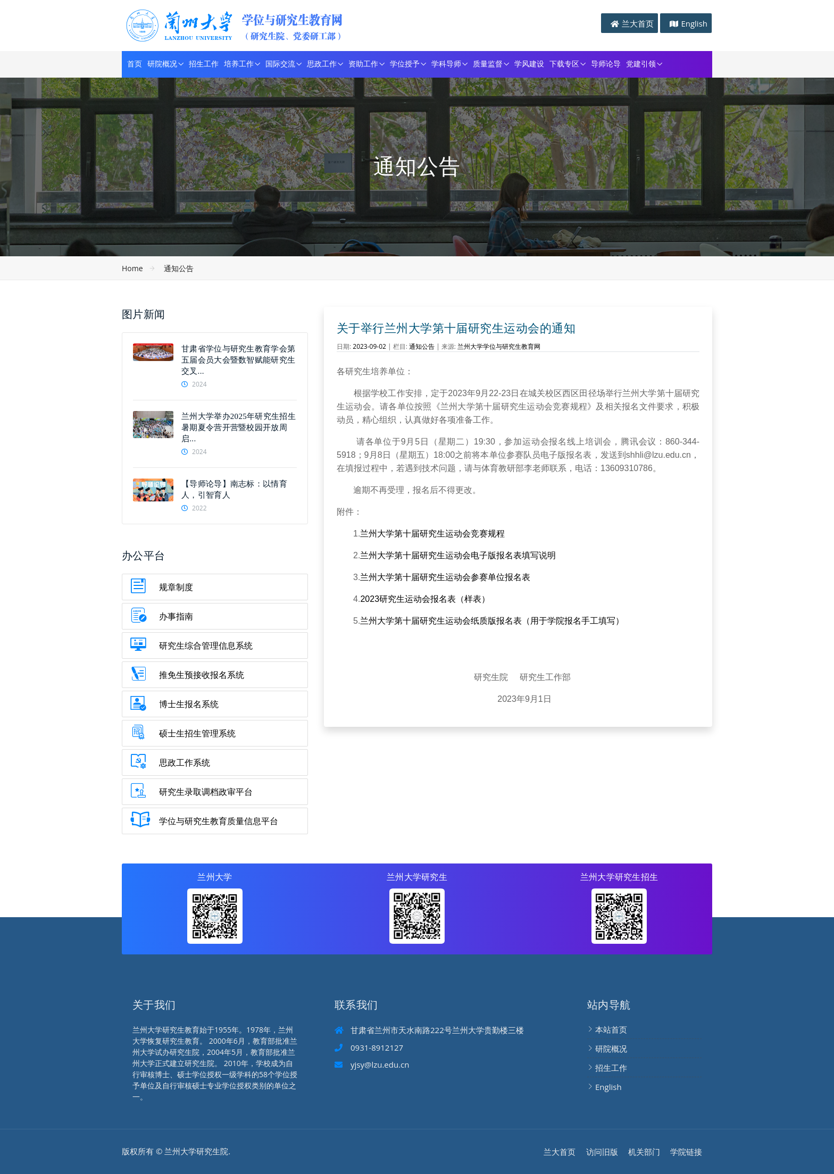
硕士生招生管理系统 (197, 733)
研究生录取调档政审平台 (206, 792)
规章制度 (176, 587)
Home (132, 268)
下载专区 (564, 64)
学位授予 (405, 64)
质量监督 (488, 64)
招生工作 (204, 64)
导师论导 (606, 64)
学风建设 (529, 64)
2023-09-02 (369, 346)
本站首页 (611, 1029)
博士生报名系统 (189, 704)
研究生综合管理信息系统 (206, 645)
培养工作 (239, 64)
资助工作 (363, 64)
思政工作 (322, 64)
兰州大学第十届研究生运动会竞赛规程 (432, 533)
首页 (134, 64)
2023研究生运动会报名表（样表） (425, 598)
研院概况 (162, 64)
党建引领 (641, 64)
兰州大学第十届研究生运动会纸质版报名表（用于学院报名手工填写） (492, 620)
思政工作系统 (184, 762)
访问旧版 (602, 1151)
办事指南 (176, 616)
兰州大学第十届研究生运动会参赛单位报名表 (445, 577)
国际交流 (280, 64)
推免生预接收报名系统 (201, 675)
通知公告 (179, 268)
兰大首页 (638, 23)
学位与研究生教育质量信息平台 (218, 821)
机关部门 (644, 1151)
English (694, 23)
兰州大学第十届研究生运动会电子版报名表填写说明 (458, 555)
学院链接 (686, 1151)
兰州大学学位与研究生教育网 (498, 346)
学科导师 (446, 64)
